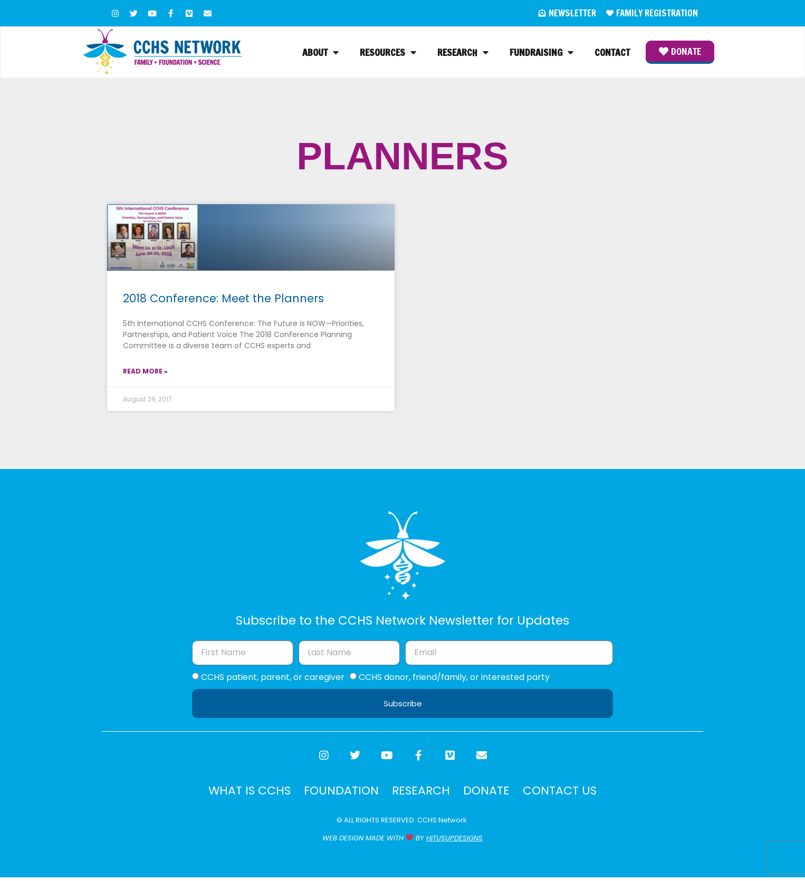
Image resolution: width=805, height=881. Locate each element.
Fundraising (541, 53)
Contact (612, 53)
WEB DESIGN (342, 842)
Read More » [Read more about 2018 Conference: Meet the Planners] (145, 372)
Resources (388, 53)
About (320, 53)
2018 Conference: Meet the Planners (223, 300)
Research (462, 53)
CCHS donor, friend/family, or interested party (454, 678)
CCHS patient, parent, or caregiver (272, 678)
